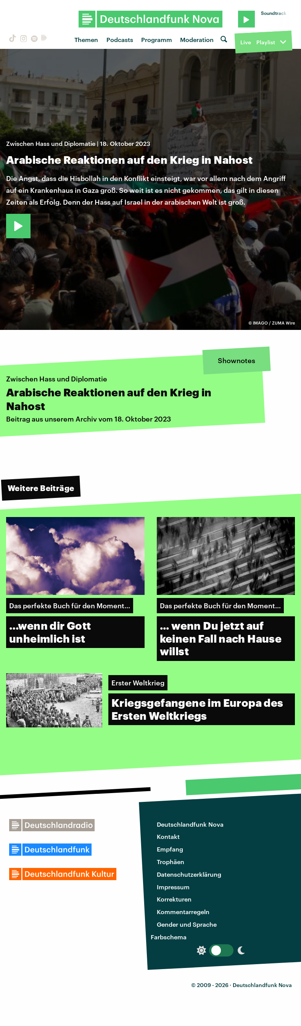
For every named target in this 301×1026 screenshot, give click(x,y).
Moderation (197, 39)
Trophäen (170, 861)
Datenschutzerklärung (189, 874)
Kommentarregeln (183, 911)
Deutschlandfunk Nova (190, 824)
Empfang (170, 849)
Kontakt (168, 836)
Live (245, 42)
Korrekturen (174, 899)
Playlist (265, 42)
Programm (156, 39)
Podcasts (119, 39)
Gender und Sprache (187, 924)
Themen (86, 39)
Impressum (173, 886)
